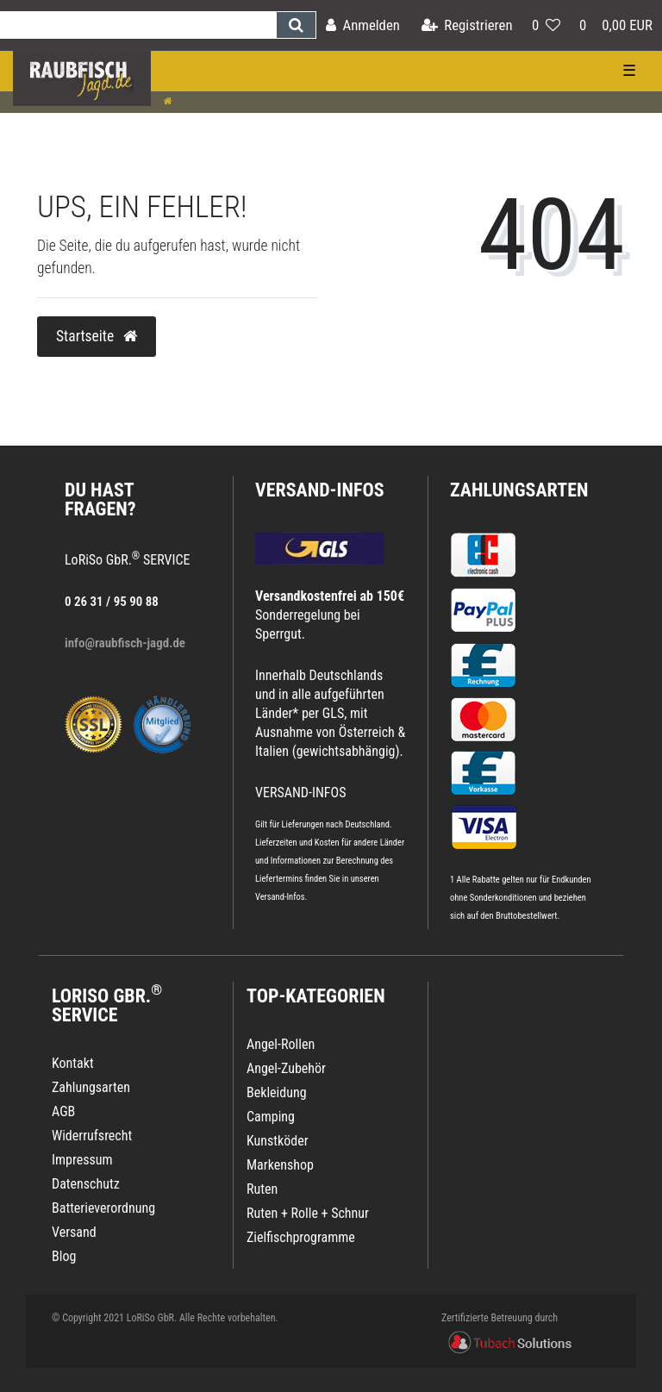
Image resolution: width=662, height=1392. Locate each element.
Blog (64, 1256)
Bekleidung (277, 1092)
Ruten (262, 1189)
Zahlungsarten (519, 490)
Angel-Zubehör (286, 1068)
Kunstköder (278, 1141)
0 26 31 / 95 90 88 (112, 601)
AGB (63, 1111)
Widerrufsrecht (92, 1135)
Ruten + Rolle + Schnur (308, 1213)
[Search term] (138, 25)
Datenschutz (86, 1184)
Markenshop (280, 1165)
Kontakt (73, 1063)
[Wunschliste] (546, 25)
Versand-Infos (280, 896)
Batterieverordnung (103, 1208)
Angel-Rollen (281, 1044)
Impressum (82, 1160)
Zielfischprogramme (301, 1237)
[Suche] (296, 25)
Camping (271, 1116)
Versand (74, 1232)
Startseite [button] (96, 336)
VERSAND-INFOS (319, 490)
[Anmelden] (362, 25)
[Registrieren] (467, 25)
